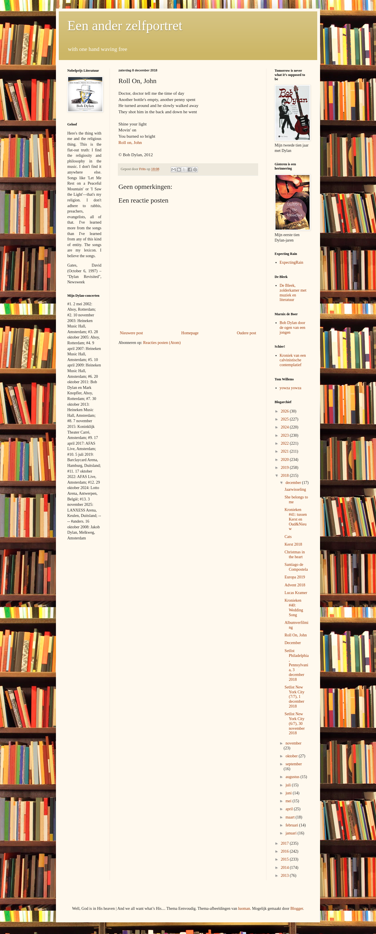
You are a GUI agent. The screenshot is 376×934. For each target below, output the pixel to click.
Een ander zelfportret (124, 25)
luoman (244, 908)
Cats (288, 537)
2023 (285, 435)
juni (289, 793)
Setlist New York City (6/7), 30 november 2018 (295, 723)
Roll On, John (296, 635)
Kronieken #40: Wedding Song (294, 607)
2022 (285, 443)
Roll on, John (130, 142)
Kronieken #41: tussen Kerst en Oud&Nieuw (296, 519)
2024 (285, 427)
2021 (285, 451)
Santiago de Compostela (296, 567)
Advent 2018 (295, 585)
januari (291, 833)
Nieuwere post (131, 333)
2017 (285, 843)
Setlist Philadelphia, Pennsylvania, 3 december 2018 (297, 665)
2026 (285, 411)
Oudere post (246, 333)
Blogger (296, 908)
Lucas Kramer (296, 593)
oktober (291, 756)
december (293, 483)
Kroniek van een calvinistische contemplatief (293, 360)
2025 (285, 419)
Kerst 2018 (293, 544)
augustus (292, 777)
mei (289, 801)
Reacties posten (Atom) (162, 343)
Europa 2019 (295, 577)
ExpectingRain (291, 262)
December (293, 643)
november (293, 743)
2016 (285, 851)
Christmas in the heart (295, 554)
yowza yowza (291, 388)
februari (292, 825)
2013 (285, 875)
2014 (285, 867)
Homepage (190, 333)
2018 (285, 475)
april (289, 809)
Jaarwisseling (295, 489)
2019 (285, 467)
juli (288, 785)
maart (290, 817)
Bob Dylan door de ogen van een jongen (293, 328)
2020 (285, 459)
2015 (285, 859)
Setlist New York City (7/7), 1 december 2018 (294, 696)
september (293, 764)
